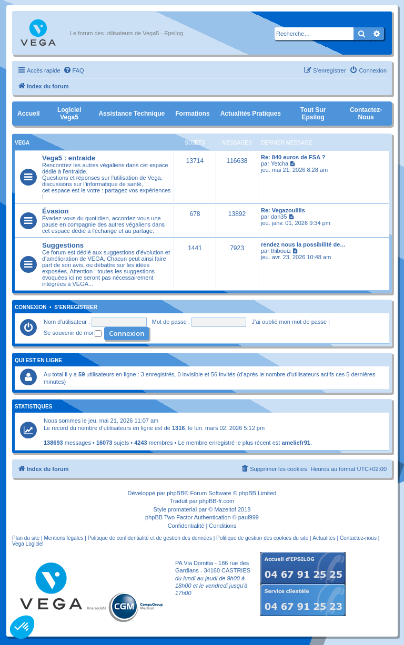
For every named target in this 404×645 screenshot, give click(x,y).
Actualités (323, 538)
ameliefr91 (295, 442)
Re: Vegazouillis (283, 210)
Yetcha (279, 163)
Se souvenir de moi (73, 333)
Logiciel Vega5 (69, 113)
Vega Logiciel (28, 544)
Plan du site (25, 538)
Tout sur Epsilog (313, 113)
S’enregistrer (75, 307)
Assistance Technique (131, 113)
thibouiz (281, 251)
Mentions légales (63, 538)
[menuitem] (73, 70)
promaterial (182, 509)
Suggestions (63, 245)
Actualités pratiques (250, 113)
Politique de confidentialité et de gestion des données (150, 538)
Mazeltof (225, 509)
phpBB (175, 493)
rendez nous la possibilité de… (303, 244)
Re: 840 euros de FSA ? (293, 157)
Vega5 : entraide (68, 158)
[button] (22, 627)
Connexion (31, 307)
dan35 (279, 216)
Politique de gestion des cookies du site (262, 538)
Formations (192, 113)
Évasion (55, 211)
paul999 (248, 517)
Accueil (28, 113)
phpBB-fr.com (217, 501)
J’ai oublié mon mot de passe (289, 322)
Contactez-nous (366, 113)
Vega (22, 143)
